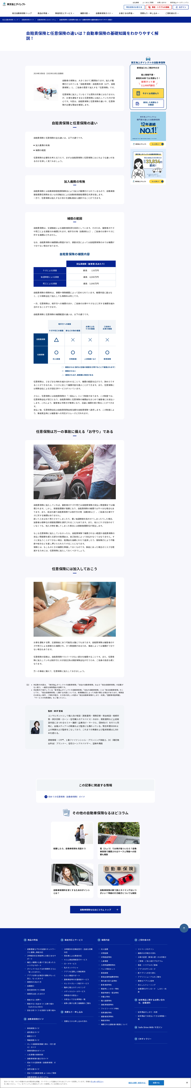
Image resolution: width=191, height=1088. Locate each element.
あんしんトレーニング (147, 985)
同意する (156, 1083)
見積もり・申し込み (74, 1011)
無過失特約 (105, 1020)
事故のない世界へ (34, 999)
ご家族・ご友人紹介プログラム (150, 961)
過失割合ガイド (33, 1032)
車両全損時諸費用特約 (110, 977)
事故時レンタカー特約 (110, 988)
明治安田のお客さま (134, 7)
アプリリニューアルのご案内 (149, 977)
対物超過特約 (106, 957)
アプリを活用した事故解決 (74, 971)
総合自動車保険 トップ (22, 13)
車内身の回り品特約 (109, 981)
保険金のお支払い (71, 995)
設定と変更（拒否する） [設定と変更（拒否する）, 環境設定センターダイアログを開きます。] (137, 1083)
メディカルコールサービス (74, 991)
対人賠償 (104, 949)
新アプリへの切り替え (147, 973)
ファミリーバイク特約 (110, 1008)
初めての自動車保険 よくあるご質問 (41, 1073)
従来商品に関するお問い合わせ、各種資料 (151, 1001)
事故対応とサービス (74, 939)
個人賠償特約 (106, 1000)
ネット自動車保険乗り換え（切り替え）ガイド (41, 1045)
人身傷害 (104, 961)
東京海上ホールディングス (179, 2)
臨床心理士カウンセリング (74, 987)
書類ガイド (31, 1036)
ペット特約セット (108, 969)
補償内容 (105, 939)
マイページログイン (146, 949)
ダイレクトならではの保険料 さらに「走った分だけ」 (41, 970)
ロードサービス (70, 963)
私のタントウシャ (71, 967)
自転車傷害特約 (107, 1004)
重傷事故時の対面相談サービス (76, 979)
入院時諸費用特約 (108, 965)
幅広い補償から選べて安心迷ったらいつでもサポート (41, 964)
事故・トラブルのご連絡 (147, 965)
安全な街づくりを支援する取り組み (41, 1010)
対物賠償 (104, 953)
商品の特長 (33, 939)
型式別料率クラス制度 (36, 990)
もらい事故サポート (72, 975)
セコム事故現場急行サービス (75, 959)
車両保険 (104, 973)
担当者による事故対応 (73, 955)
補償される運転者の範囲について (114, 1024)
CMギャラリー (145, 1038)
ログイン (180, 7)
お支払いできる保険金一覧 (74, 999)
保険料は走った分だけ (36, 994)
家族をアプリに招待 (146, 981)
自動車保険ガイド (36, 1018)
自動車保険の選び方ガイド (38, 1058)
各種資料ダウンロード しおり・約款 (152, 990)
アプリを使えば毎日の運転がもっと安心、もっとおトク (41, 977)
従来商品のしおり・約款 (147, 1012)
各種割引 (30, 986)
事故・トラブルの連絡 (158, 7)
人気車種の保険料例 (35, 1054)
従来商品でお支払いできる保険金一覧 (152, 1017)
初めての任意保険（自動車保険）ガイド (66, 796)
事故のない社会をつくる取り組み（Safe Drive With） (40, 1005)
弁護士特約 (105, 996)
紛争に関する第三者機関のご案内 (77, 1003)
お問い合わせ (161, 2)
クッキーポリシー (97, 1081)
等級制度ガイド (33, 1040)
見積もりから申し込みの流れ (75, 1021)
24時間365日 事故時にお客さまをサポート (41, 957)
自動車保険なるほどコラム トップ (95, 909)
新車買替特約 (106, 985)
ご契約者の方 (144, 939)
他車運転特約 (106, 1012)
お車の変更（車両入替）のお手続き (152, 957)
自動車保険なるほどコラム (38, 1077)
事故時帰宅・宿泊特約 (110, 992)
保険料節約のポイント (36, 1050)
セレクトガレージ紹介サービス (76, 983)
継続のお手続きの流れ (147, 953)
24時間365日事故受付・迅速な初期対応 (78, 950)
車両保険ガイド (33, 1028)
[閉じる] (187, 1082)
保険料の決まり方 (34, 982)
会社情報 (136, 2)
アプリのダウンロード (147, 969)
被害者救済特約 (107, 1016)
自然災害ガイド (33, 1069)
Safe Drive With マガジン (150, 1027)
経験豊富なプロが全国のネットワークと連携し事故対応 (41, 950)
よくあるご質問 (148, 2)
